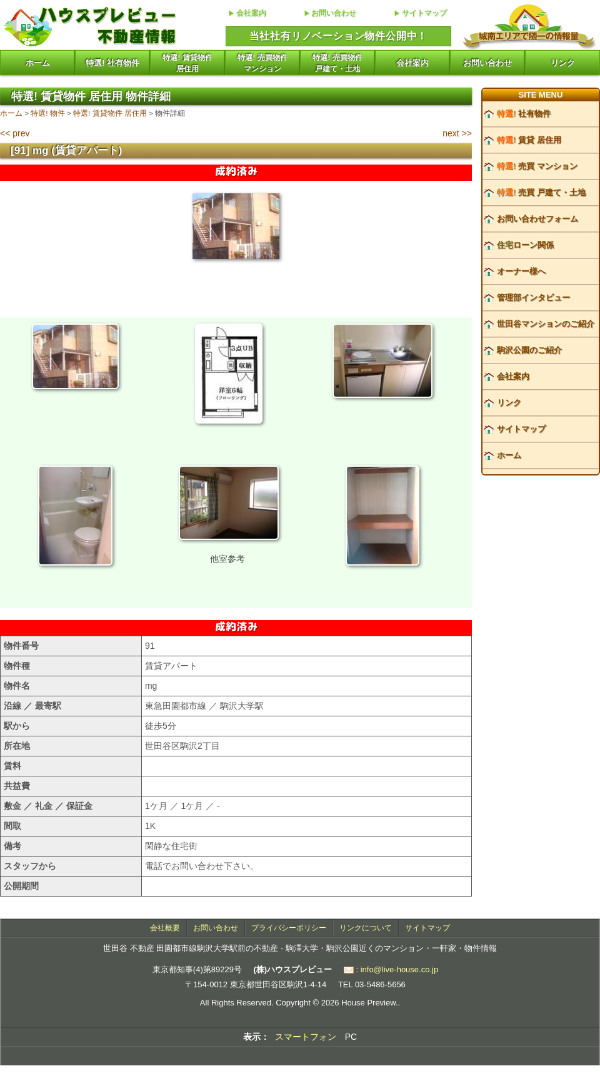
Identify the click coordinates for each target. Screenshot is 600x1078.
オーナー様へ (521, 271)
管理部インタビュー (533, 297)
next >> (457, 133)
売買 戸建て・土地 (541, 192)
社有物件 (524, 113)
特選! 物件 (47, 113)
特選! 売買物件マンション (262, 63)
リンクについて (365, 927)
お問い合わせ (333, 13)
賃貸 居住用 (529, 140)
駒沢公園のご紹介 (529, 350)
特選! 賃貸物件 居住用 (110, 113)
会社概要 (165, 927)
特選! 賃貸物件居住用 (187, 63)
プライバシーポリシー (288, 927)
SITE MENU (541, 94)
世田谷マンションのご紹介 (545, 323)
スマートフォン (305, 1037)
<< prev (14, 133)
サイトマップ (424, 13)
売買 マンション (537, 166)
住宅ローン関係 (525, 245)
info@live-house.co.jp (399, 969)
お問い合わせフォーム (537, 218)
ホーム (38, 63)
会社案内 (251, 13)
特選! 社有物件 (112, 63)
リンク (563, 63)
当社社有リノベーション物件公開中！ (338, 36)
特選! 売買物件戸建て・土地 (337, 63)
